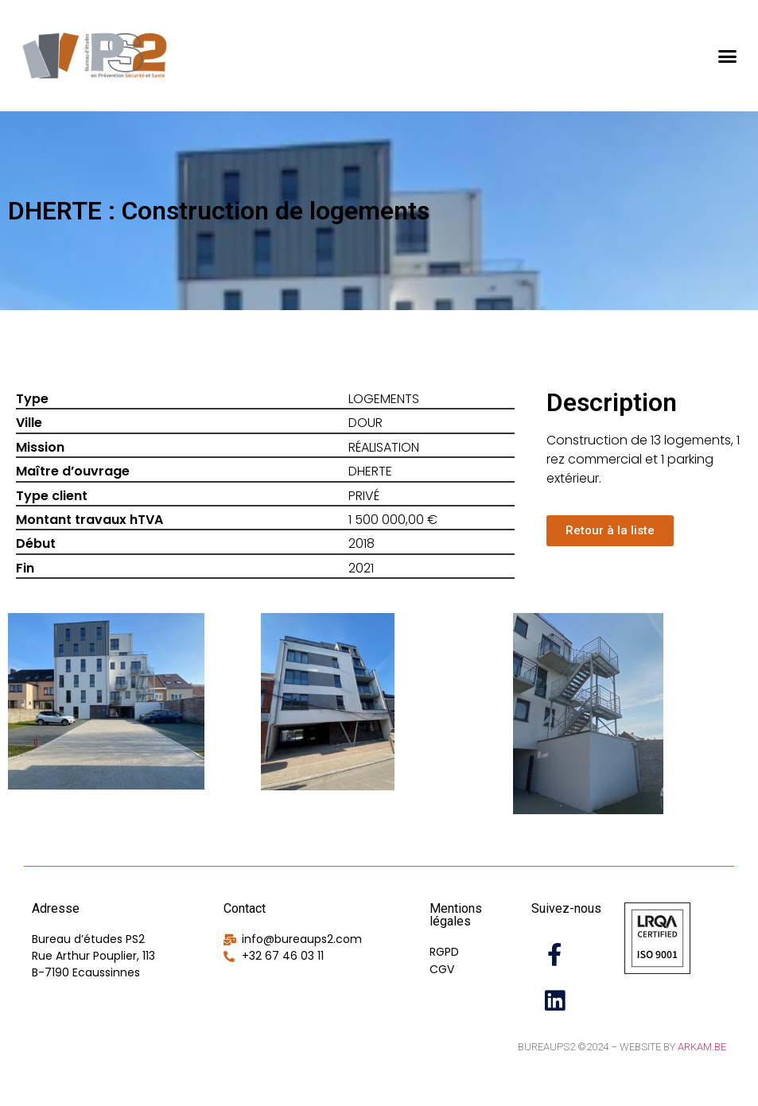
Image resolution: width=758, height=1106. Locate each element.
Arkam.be (702, 1047)
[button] (727, 56)
